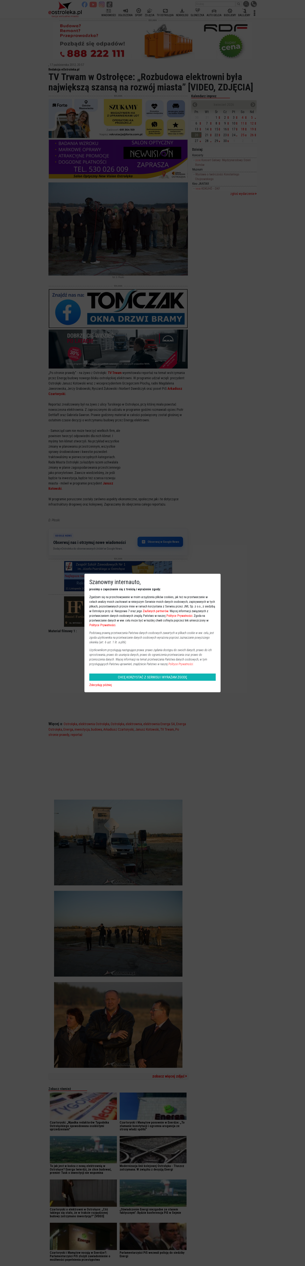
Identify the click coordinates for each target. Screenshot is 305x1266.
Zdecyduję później (100, 685)
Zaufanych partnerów (155, 611)
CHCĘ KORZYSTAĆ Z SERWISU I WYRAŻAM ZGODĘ (152, 677)
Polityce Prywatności (179, 616)
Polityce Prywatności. (181, 664)
